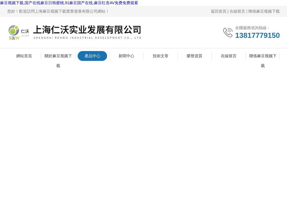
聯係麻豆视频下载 (264, 11)
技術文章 (160, 56)
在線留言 (237, 11)
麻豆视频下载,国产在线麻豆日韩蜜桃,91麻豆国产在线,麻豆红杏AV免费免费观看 (69, 3)
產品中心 (92, 56)
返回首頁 (218, 11)
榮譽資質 (194, 56)
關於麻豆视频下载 (58, 57)
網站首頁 (24, 56)
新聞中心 (126, 56)
